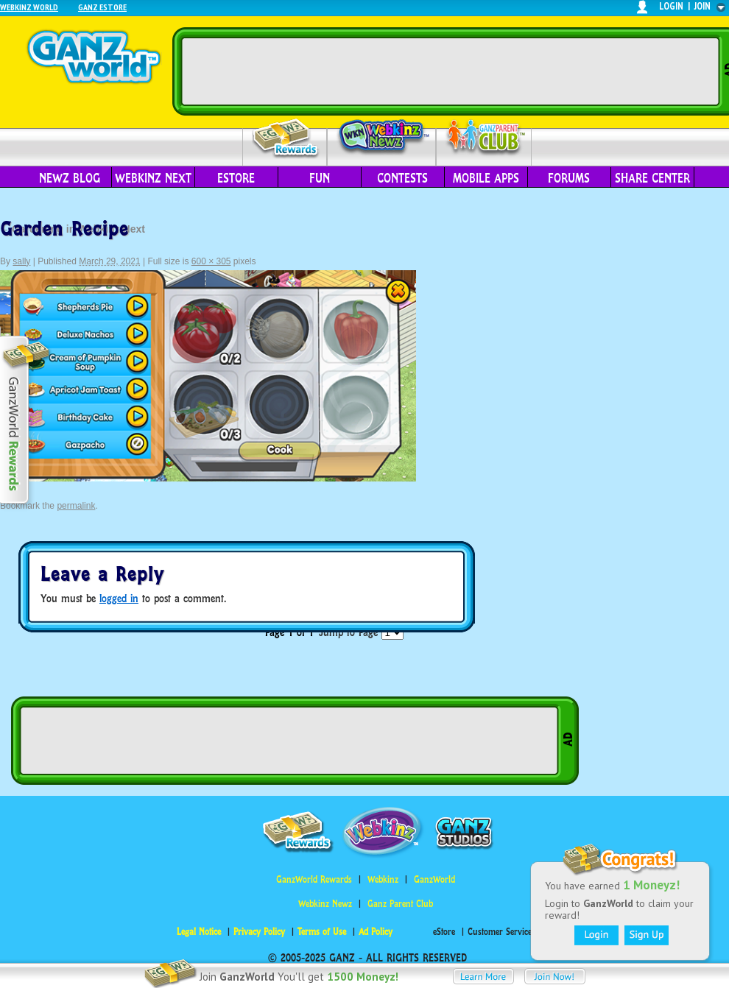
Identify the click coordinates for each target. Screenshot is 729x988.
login (671, 6)
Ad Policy (375, 931)
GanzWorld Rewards (314, 879)
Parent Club (484, 138)
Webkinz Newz (381, 138)
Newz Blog (69, 178)
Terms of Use (321, 931)
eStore (236, 178)
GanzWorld (434, 879)
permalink (76, 506)
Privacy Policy (259, 931)
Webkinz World (29, 7)
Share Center (652, 178)
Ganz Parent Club (400, 903)
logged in (118, 598)
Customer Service (500, 931)
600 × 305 (211, 261)
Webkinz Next (153, 178)
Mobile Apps (486, 178)
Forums (569, 178)
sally (21, 261)
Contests (402, 178)
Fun (319, 178)
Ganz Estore (102, 7)
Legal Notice (199, 931)
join (702, 6)
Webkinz (382, 879)
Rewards (286, 139)
